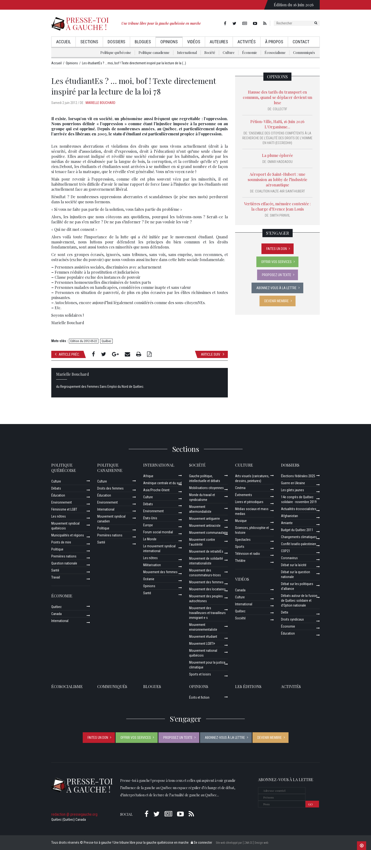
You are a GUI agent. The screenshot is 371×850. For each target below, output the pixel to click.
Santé (55, 570)
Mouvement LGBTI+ (202, 643)
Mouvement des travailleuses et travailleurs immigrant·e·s (207, 613)
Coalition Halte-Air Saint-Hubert (280, 191)
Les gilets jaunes (292, 490)
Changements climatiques (299, 537)
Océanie (148, 579)
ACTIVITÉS (291, 686)
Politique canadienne (154, 52)
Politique (57, 549)
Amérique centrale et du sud (162, 483)
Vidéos (193, 41)
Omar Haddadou (280, 162)
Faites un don (276, 249)
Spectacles (243, 540)
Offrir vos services (276, 262)
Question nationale (64, 563)
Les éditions (248, 686)
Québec (106, 341)
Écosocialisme (275, 52)
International (187, 52)
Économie (249, 52)
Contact (301, 41)
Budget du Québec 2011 (297, 530)
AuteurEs (219, 41)
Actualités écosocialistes (298, 509)
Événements (243, 495)
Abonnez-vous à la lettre (276, 288)
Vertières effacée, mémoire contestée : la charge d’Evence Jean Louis (277, 206)
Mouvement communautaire (208, 533)
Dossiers (116, 41)
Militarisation (152, 565)
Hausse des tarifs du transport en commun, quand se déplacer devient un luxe (277, 97)
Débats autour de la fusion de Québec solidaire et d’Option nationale (299, 600)
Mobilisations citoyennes (206, 488)
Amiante (287, 523)
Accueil (63, 41)
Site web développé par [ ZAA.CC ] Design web (242, 842)
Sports (239, 547)
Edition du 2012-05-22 (83, 341)
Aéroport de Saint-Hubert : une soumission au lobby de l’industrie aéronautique (277, 179)
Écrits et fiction (199, 697)
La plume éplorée (277, 155)
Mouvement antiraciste (205, 526)
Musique (241, 521)
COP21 (285, 551)
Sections (89, 41)
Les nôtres (58, 516)
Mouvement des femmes (160, 572)
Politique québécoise (115, 52)
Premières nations (63, 556)
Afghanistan (289, 516)
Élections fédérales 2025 (298, 476)
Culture (229, 52)
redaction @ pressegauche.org (74, 814)
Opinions (169, 41)
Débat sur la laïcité (293, 565)
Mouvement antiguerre (204, 518)
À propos (274, 41)
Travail (55, 577)
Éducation (58, 495)
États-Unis (150, 518)
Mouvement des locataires (207, 589)
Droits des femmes (110, 488)
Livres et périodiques (249, 502)
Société (209, 52)
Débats (56, 488)
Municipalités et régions (67, 535)
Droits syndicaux (292, 619)
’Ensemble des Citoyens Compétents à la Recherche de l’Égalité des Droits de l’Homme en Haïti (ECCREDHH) (277, 138)
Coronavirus (289, 558)
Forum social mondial (158, 532)
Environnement (61, 502)
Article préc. (67, 354)
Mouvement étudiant (203, 636)
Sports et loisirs (200, 674)
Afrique (148, 476)
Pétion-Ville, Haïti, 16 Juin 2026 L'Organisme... (277, 124)
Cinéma (240, 488)
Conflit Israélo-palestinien (298, 544)
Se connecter (201, 842)
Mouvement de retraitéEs (206, 551)
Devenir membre (276, 301)
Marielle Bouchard (100, 103)
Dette (284, 612)
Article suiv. (212, 354)
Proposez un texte (276, 275)
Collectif (280, 109)
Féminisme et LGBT (64, 509)
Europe (148, 525)
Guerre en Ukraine (293, 483)
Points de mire (61, 542)
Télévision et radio (247, 554)
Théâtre (240, 561)
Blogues (143, 41)
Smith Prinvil (280, 215)
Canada (56, 614)
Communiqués (304, 52)
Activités (246, 41)
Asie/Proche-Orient (156, 490)
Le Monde (149, 539)
